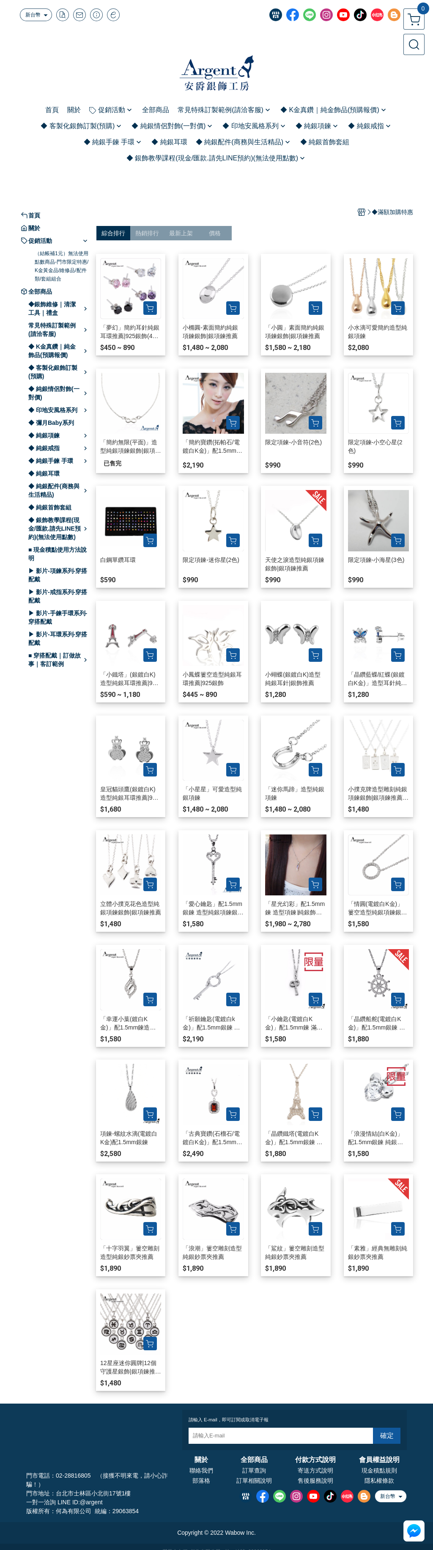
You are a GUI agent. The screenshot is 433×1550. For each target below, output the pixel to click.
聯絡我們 (201, 1470)
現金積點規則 (379, 1470)
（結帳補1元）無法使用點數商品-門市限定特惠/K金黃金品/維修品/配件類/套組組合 (61, 266)
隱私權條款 (379, 1481)
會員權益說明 (379, 1459)
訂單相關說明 (254, 1481)
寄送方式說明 (315, 1470)
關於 (201, 1459)
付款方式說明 (315, 1459)
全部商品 (254, 1459)
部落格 (201, 1481)
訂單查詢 (254, 1470)
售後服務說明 (315, 1481)
